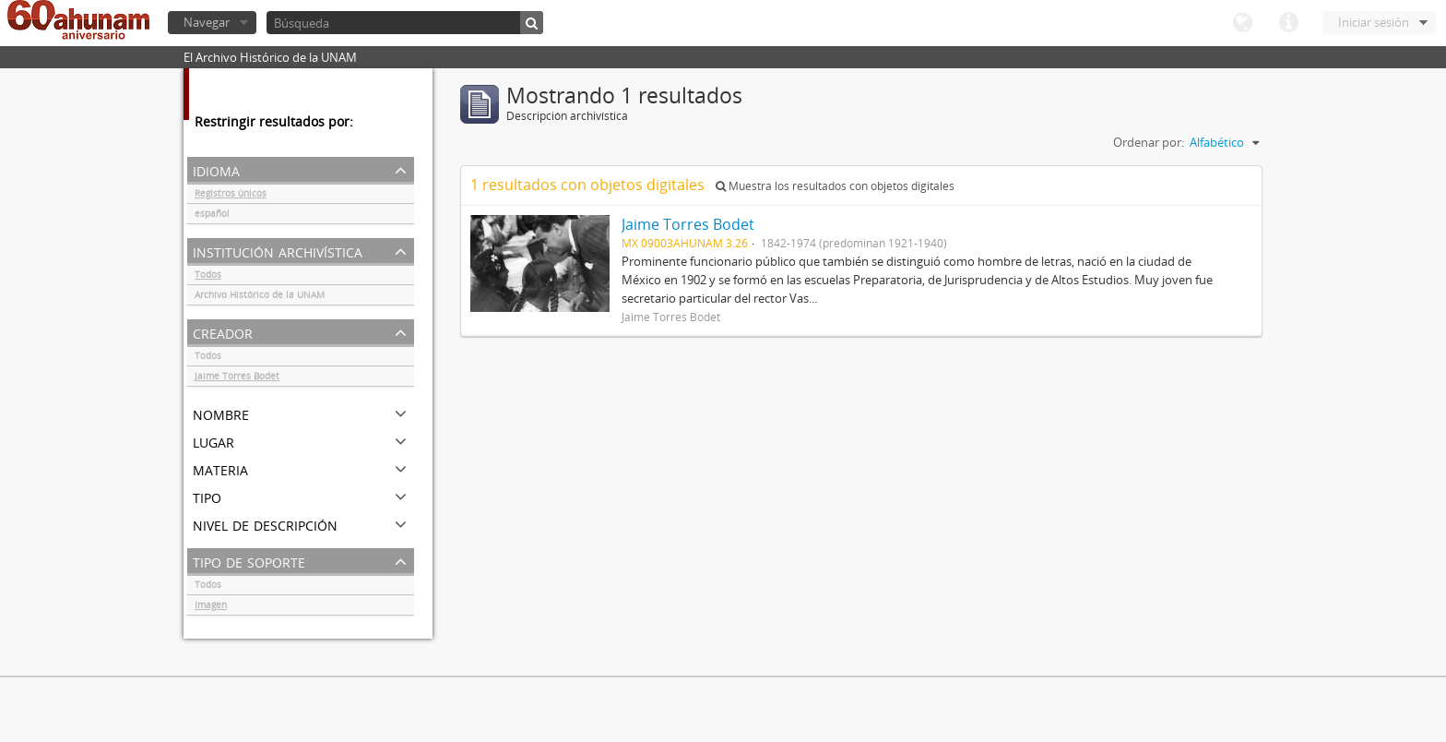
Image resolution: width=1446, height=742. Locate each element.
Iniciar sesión (1373, 22)
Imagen (211, 607)
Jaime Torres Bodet (237, 378)
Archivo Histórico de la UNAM (260, 297)
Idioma (1242, 23)
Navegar (207, 22)
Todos (208, 276)
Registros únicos (231, 195)
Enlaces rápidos (1288, 23)
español (212, 215)
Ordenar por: (1148, 142)
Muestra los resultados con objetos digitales (835, 186)
